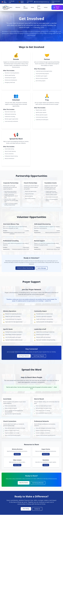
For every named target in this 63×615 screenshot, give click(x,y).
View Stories (46, 454)
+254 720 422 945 (30, 2)
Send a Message (42, 268)
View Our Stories (23, 482)
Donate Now (16, 87)
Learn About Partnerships (47, 85)
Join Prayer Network (47, 124)
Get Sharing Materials (38, 483)
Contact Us (37, 509)
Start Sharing (16, 163)
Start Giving (26, 508)
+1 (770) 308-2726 (11, 2)
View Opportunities (16, 125)
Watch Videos (17, 465)
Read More (17, 454)
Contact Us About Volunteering (25, 268)
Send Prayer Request (38, 356)
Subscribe (46, 465)
